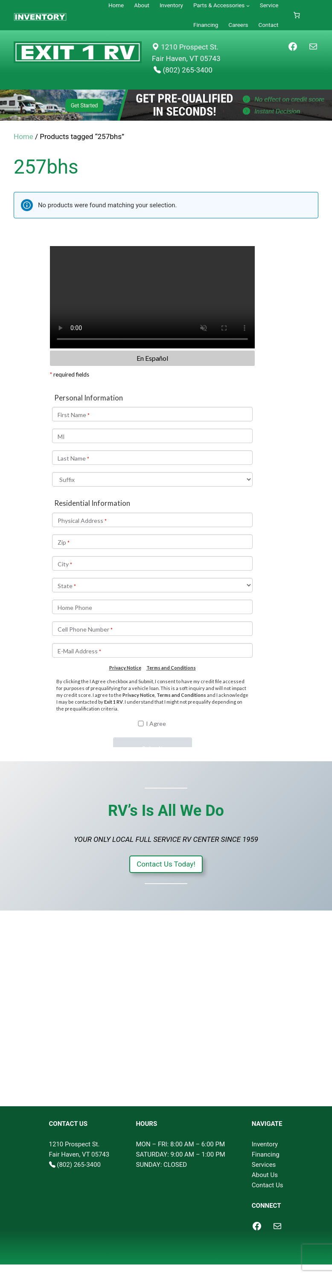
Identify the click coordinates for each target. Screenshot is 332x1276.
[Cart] (296, 15)
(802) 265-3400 (79, 1165)
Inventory (265, 1144)
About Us (265, 1175)
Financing (266, 1154)
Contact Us (267, 1185)
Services (264, 1165)
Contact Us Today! (166, 864)
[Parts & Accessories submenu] (248, 5)
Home (23, 136)
